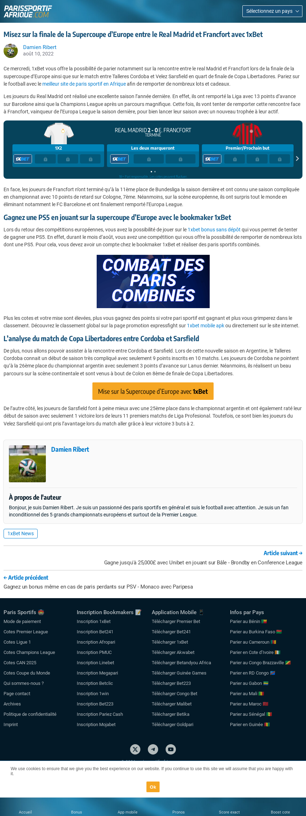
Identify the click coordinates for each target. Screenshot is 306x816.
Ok (153, 787)
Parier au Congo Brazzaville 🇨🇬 (260, 662)
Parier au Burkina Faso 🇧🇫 (256, 631)
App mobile (128, 812)
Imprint (11, 724)
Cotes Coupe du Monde (27, 673)
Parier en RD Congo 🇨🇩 (252, 673)
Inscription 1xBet (94, 621)
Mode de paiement (22, 621)
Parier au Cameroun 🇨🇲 (253, 642)
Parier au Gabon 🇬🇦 (249, 683)
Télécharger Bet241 (171, 631)
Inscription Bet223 (95, 704)
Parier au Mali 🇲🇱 (247, 693)
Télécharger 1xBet (170, 642)
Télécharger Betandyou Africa (181, 662)
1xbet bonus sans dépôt (214, 229)
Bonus (76, 812)
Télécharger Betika (170, 714)
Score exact (229, 812)
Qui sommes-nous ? (24, 683)
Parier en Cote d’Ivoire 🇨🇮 (255, 652)
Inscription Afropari (96, 642)
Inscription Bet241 (95, 631)
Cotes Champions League (29, 652)
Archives (12, 704)
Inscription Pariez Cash (100, 714)
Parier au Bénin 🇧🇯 (248, 621)
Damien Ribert (70, 449)
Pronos (178, 812)
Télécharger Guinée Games (179, 673)
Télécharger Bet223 (171, 683)
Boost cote (280, 812)
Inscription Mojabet (96, 724)
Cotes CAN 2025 (20, 662)
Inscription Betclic (95, 683)
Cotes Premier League (26, 631)
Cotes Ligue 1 (17, 642)
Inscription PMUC (94, 652)
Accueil (25, 812)
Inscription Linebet (95, 662)
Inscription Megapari (97, 673)
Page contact (17, 693)
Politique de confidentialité (30, 714)
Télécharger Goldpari (172, 724)
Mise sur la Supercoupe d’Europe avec (153, 391)
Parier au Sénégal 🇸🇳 (251, 714)
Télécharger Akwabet (173, 652)
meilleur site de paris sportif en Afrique (84, 84)
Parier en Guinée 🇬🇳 (250, 724)
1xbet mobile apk (205, 325)
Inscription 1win (93, 693)
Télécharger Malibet (172, 704)
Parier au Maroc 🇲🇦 (249, 704)
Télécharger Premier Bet (176, 621)
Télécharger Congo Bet (174, 693)
